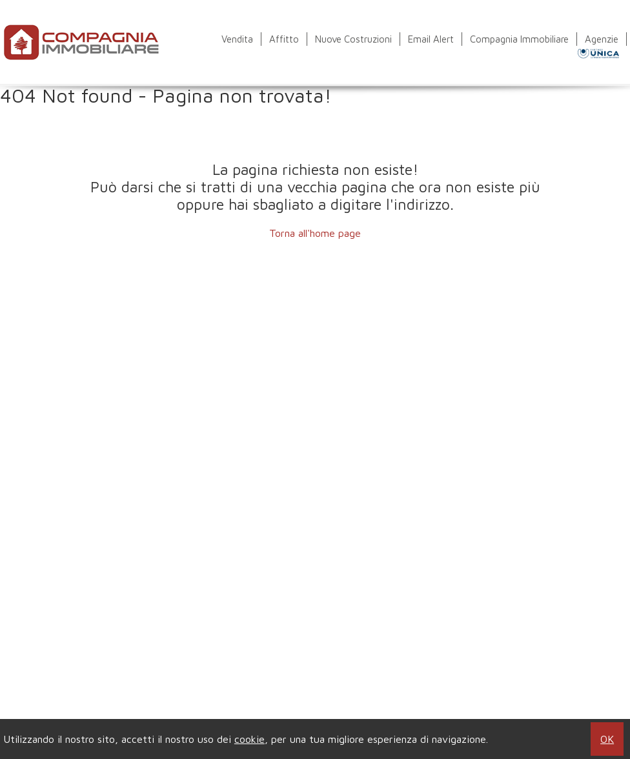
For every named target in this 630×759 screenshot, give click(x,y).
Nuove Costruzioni (353, 39)
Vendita (237, 39)
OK (607, 739)
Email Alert (431, 39)
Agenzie (601, 39)
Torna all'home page (315, 233)
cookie (249, 739)
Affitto (284, 39)
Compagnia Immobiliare (519, 39)
